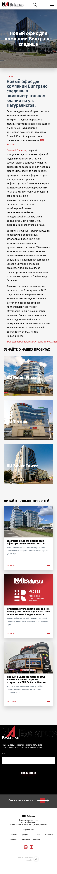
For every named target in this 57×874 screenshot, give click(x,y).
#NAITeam (37, 341)
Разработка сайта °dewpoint (28, 859)
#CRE (53, 341)
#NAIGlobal (13, 341)
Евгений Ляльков (16, 150)
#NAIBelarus (25, 341)
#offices (46, 341)
